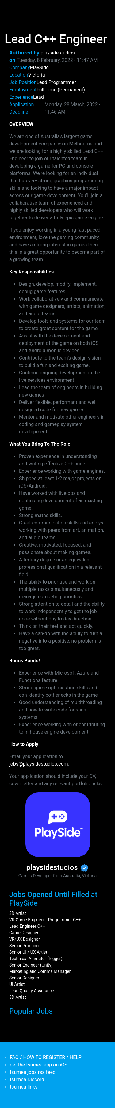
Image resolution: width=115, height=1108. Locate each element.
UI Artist (17, 984)
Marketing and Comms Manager (40, 971)
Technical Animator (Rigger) (36, 958)
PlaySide (39, 67)
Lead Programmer (56, 82)
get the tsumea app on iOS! (39, 1065)
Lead (38, 97)
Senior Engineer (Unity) (31, 965)
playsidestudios (58, 53)
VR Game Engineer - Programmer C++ (45, 919)
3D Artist (17, 913)
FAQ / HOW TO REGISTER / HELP (46, 1057)
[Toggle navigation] (13, 8)
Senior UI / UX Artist (28, 952)
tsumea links (23, 1087)
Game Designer (23, 932)
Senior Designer (24, 977)
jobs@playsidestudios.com (38, 764)
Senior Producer (24, 945)
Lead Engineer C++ (27, 926)
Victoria (36, 75)
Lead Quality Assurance (31, 990)
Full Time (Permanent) (60, 90)
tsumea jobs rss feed (33, 1072)
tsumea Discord (27, 1079)
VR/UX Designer (24, 939)
